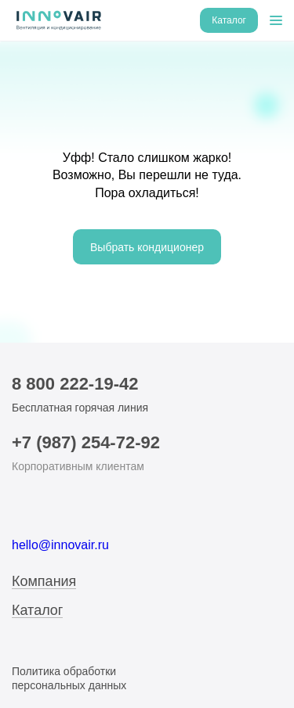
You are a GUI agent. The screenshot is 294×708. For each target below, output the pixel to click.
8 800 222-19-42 (75, 384)
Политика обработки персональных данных (69, 678)
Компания (44, 581)
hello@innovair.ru (60, 545)
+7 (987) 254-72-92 (86, 442)
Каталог (37, 610)
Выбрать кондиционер (147, 247)
